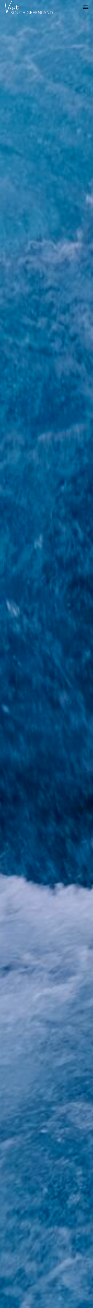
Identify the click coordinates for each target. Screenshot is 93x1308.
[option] (46, 654)
